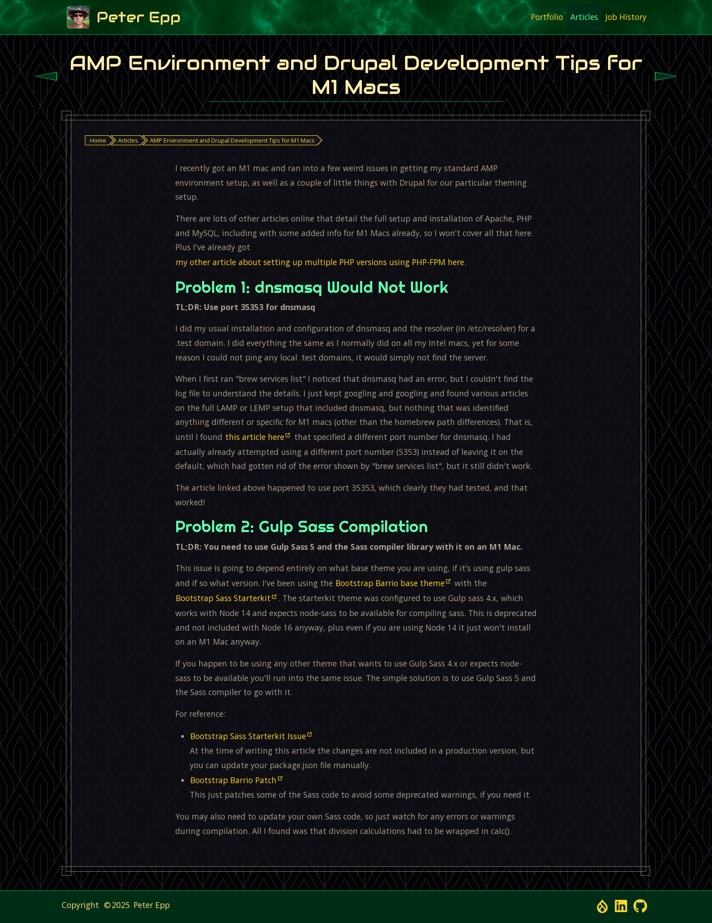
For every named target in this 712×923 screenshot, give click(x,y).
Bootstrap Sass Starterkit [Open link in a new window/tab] (223, 597)
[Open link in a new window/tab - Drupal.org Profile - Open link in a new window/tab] (602, 906)
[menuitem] (547, 17)
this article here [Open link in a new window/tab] (254, 436)
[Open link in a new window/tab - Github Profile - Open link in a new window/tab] (640, 906)
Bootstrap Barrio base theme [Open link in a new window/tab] (390, 582)
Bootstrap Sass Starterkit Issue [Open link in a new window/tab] (248, 736)
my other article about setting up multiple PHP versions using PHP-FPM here (320, 262)
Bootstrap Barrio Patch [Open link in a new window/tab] (233, 780)
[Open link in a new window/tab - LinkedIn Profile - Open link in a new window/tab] (621, 906)
